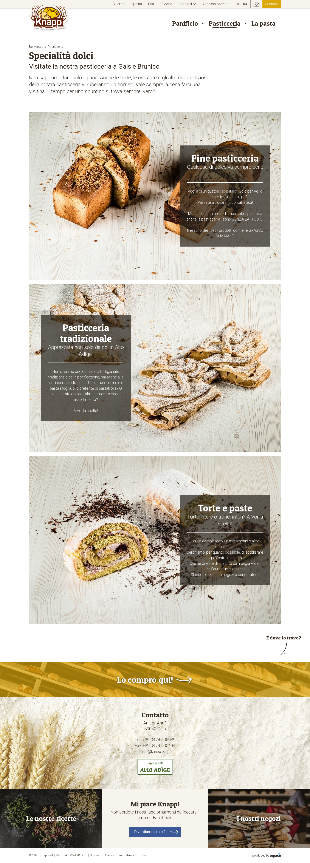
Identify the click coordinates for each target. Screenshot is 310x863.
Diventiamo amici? (150, 831)
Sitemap (97, 855)
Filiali (151, 4)
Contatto (271, 4)
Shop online (187, 4)
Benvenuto (36, 46)
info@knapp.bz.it (155, 751)
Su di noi (119, 4)
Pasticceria (224, 23)
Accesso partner (215, 4)
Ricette (166, 4)
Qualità (137, 4)
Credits (111, 855)
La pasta (263, 23)
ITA (245, 4)
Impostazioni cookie (132, 855)
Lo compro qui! (145, 679)
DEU (238, 4)
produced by (266, 855)
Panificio (185, 23)
